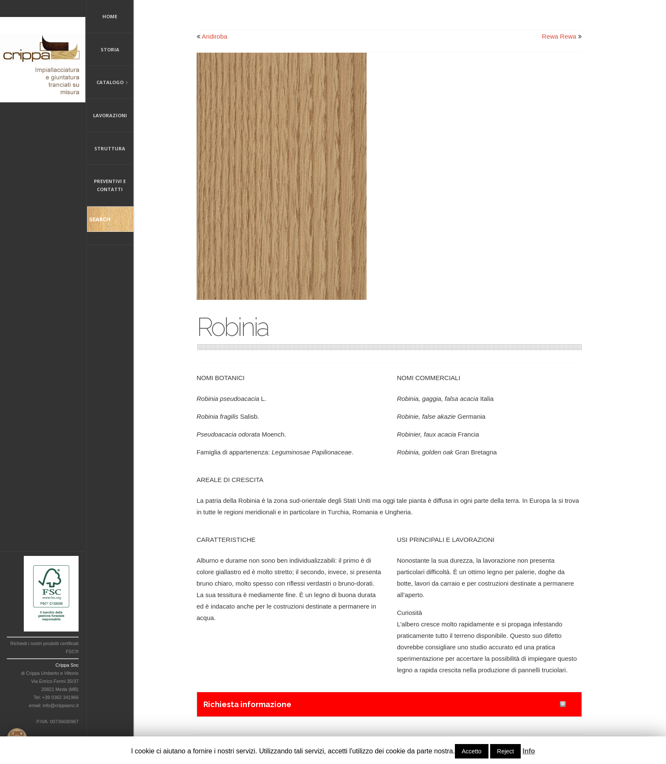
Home (109, 16)
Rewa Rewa (559, 36)
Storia (110, 49)
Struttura (109, 148)
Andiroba (214, 36)
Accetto (472, 751)
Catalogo (107, 83)
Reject (505, 751)
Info (528, 751)
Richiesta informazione (247, 704)
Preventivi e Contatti (110, 185)
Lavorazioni (110, 115)
